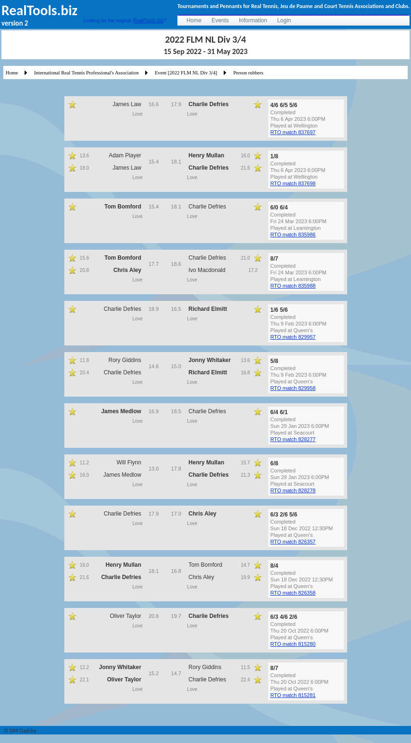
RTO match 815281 (293, 695)
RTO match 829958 (293, 388)
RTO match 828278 (293, 490)
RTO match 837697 (293, 132)
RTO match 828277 (293, 439)
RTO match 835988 (293, 286)
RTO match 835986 (293, 234)
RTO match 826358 (293, 593)
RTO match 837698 (293, 183)
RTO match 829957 (293, 337)
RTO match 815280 (293, 644)
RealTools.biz (148, 20)
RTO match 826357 (293, 541)
